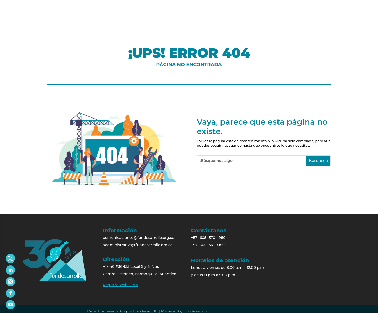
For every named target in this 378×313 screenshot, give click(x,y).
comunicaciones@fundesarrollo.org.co (138, 237)
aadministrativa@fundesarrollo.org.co (138, 245)
